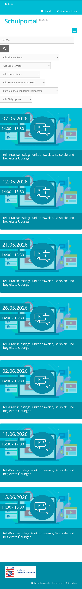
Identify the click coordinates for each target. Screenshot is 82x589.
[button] (74, 30)
